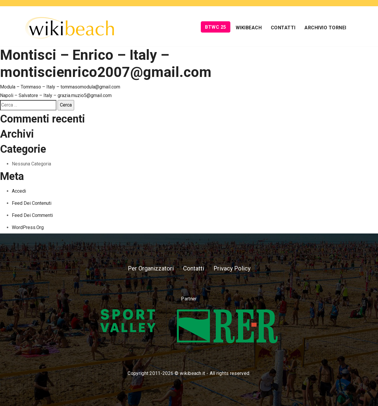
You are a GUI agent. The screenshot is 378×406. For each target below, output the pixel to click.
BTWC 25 (215, 27)
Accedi (19, 191)
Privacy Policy (232, 268)
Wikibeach (249, 27)
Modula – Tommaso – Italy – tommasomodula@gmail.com (60, 87)
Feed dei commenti (32, 215)
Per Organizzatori (151, 268)
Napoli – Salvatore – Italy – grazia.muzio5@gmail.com (56, 95)
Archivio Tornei (325, 27)
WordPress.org (28, 227)
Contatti (283, 27)
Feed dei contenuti (31, 203)
